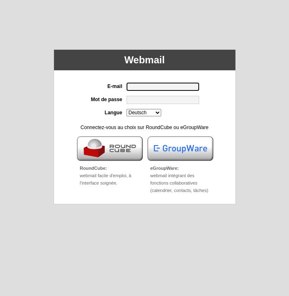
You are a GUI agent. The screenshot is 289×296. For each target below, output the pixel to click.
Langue (113, 113)
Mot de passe (106, 99)
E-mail (114, 86)
